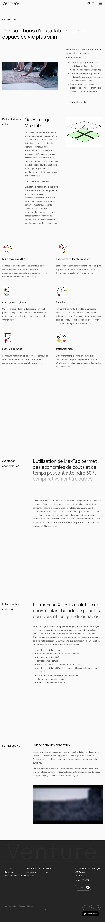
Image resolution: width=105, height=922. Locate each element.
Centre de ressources (35, 868)
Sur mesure (10, 872)
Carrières (30, 875)
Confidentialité (10, 906)
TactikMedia (46, 910)
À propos (8, 868)
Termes (22, 906)
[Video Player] (68, 804)
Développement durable (15, 875)
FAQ (46, 872)
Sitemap (30, 906)
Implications (31, 872)
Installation (49, 868)
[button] (100, 3)
